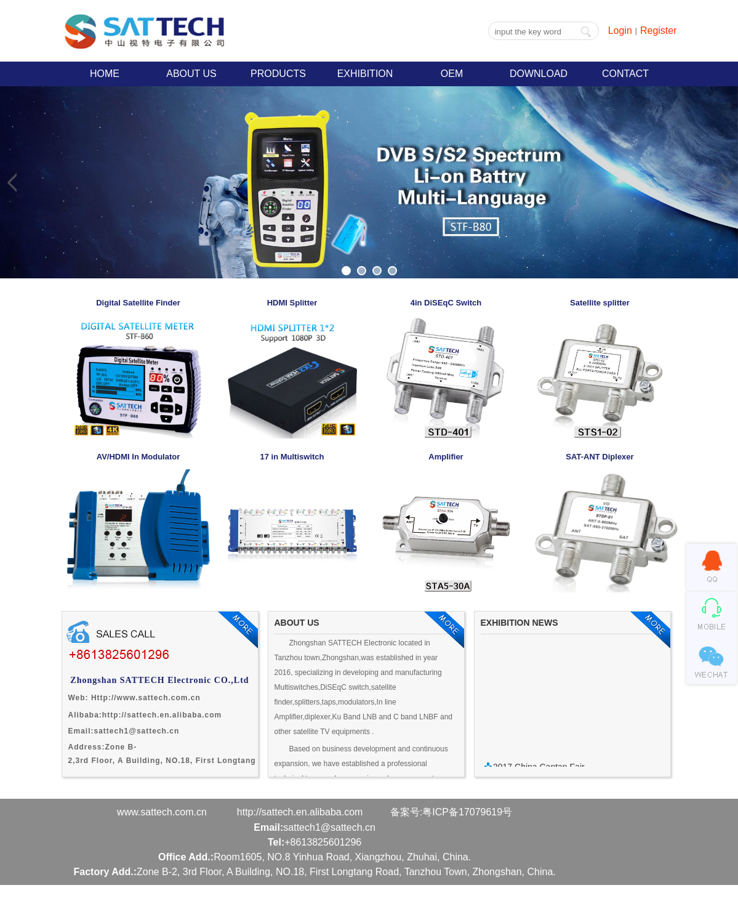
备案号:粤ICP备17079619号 (451, 812)
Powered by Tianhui (106, 901)
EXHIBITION (365, 73)
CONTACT (625, 73)
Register (658, 30)
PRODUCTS (278, 73)
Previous (12, 182)
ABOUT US (191, 73)
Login (620, 30)
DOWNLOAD (539, 73)
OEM (452, 73)
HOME (104, 73)
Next (726, 182)
